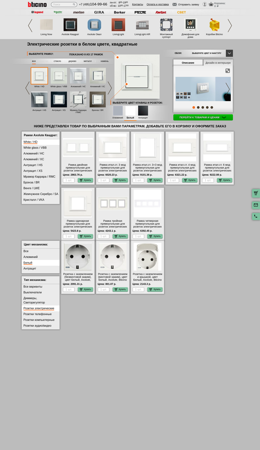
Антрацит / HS (39, 110)
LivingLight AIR (142, 34)
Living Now (46, 34)
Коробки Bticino (214, 34)
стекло (57, 61)
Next (230, 25)
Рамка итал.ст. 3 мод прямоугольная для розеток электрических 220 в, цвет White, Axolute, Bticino (112, 170)
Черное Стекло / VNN (37, 234)
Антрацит (143, 118)
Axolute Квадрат (70, 34)
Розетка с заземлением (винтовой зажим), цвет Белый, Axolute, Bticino (112, 279)
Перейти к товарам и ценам (202, 117)
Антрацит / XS (59, 110)
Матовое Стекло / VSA (38, 205)
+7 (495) (93, 4)
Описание (188, 62)
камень (105, 61)
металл (88, 61)
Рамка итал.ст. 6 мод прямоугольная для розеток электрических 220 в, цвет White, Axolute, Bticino (217, 170)
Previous (30, 25)
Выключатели (32, 295)
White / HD (39, 86)
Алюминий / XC (97, 86)
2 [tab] (198, 107)
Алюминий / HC (78, 86)
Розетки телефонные (37, 317)
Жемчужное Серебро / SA (40, 194)
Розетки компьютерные (39, 322)
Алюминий (117, 118)
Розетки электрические (38, 311)
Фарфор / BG (32, 222)
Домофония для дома (190, 35)
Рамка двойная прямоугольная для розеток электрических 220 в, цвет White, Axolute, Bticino (78, 170)
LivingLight (118, 34)
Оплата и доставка (158, 4)
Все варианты (32, 289)
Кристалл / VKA (33, 199)
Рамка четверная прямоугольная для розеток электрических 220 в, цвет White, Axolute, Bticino (147, 226)
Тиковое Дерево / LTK (38, 211)
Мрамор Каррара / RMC (78, 111)
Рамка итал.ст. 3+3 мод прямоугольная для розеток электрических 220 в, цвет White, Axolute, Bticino (147, 170)
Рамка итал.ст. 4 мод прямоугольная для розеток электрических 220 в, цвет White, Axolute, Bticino (182, 170)
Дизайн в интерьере (218, 62)
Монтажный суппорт (166, 35)
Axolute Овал (94, 34)
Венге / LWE (31, 188)
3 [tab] (203, 107)
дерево (72, 61)
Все (26, 254)
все (34, 61)
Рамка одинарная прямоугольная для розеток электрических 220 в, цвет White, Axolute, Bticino (78, 226)
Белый (130, 118)
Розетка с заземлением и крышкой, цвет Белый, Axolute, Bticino (147, 279)
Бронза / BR (97, 110)
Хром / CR (30, 228)
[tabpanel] (203, 89)
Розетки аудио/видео (37, 328)
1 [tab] (194, 107)
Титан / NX (30, 217)
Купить (85, 180)
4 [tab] (207, 107)
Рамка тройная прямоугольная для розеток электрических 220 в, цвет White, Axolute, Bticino (112, 226)
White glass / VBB (59, 86)
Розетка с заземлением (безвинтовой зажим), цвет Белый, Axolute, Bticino (78, 281)
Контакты (137, 4)
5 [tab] (212, 107)
